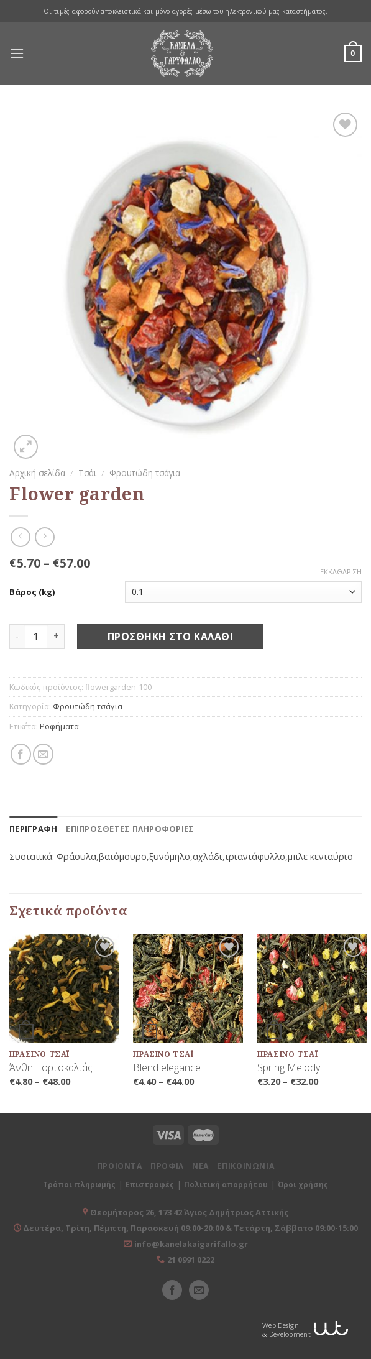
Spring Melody (288, 1067)
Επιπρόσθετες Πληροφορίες (130, 828)
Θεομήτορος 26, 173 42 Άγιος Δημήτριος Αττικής (189, 1212)
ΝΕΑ (200, 1166)
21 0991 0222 (190, 1259)
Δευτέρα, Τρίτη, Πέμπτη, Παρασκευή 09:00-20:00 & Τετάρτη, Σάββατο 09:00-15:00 (189, 1227)
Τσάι (87, 473)
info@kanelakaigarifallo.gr (191, 1244)
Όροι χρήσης (303, 1184)
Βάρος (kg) (32, 592)
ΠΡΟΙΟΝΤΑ (119, 1166)
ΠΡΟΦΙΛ (167, 1166)
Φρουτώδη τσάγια (144, 473)
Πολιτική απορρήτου (226, 1184)
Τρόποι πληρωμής (79, 1184)
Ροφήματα (59, 726)
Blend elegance (167, 1067)
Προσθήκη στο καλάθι (170, 636)
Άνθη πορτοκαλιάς (51, 1067)
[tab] (33, 828)
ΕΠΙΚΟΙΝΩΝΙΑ (245, 1166)
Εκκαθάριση (341, 572)
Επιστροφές (150, 1184)
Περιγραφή (33, 828)
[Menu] (16, 53)
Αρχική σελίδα (37, 473)
